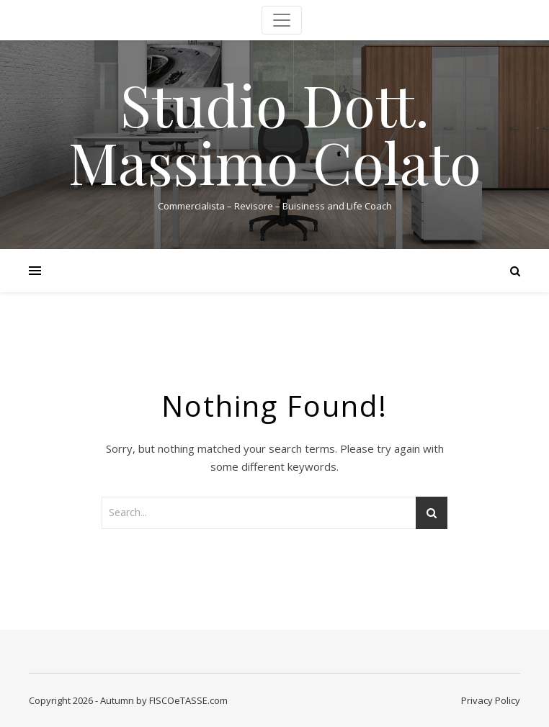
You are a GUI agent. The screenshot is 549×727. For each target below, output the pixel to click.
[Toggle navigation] (282, 20)
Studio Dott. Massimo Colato (274, 132)
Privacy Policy (490, 700)
